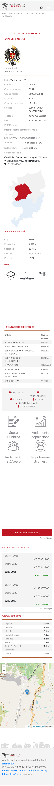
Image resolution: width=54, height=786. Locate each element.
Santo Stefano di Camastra (13, 648)
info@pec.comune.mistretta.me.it (20, 129)
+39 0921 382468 (38, 115)
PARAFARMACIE (38, 396)
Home (4, 13)
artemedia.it (8, 763)
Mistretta (8, 16)
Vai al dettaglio (45, 538)
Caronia (9, 653)
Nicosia (8, 631)
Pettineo (9, 638)
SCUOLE (39, 399)
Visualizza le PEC (33, 142)
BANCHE (17, 399)
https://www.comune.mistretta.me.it (22, 137)
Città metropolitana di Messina (33, 13)
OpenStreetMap (39, 726)
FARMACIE (17, 392)
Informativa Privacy (37, 770)
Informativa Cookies (12, 774)
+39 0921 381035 (38, 120)
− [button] (4, 671)
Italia (11, 13)
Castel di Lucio (12, 634)
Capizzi (8, 623)
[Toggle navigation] (41, 8)
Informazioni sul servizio (14, 770)
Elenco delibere (29, 147)
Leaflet (28, 726)
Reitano (8, 642)
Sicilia (18, 13)
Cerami (8, 627)
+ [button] (4, 666)
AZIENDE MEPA (28, 406)
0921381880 (14, 164)
